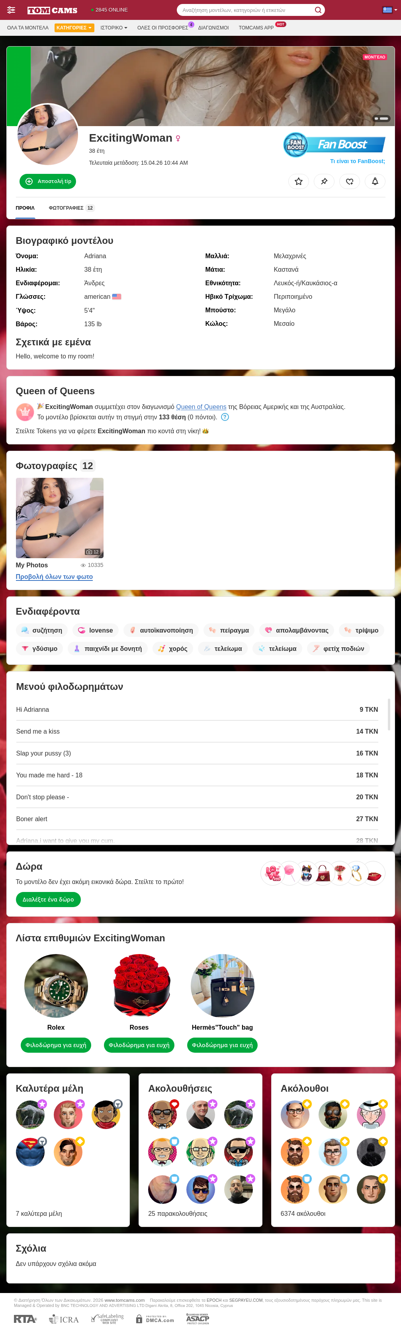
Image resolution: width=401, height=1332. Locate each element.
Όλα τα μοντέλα (28, 28)
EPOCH (214, 1300)
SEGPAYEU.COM (246, 1300)
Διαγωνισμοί (213, 28)
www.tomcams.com (125, 1300)
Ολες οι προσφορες (164, 27)
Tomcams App (258, 27)
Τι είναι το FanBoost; (357, 161)
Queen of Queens (201, 406)
